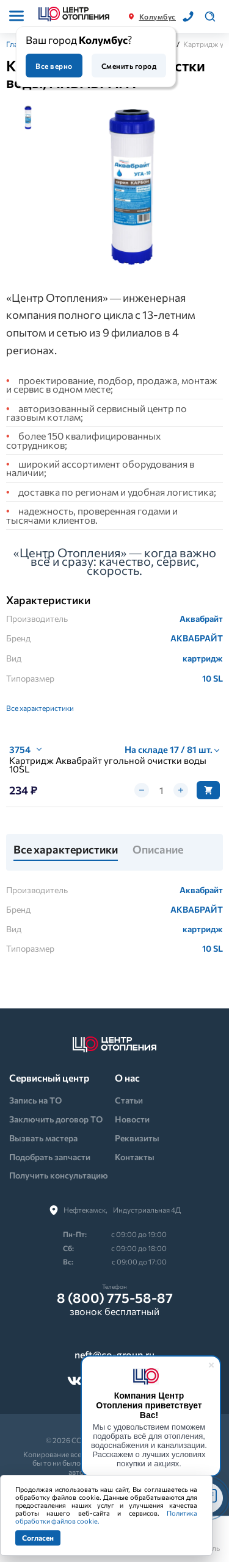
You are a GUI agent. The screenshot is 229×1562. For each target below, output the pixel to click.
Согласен (38, 1537)
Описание (158, 850)
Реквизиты (137, 1138)
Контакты (134, 1157)
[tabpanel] (132, 187)
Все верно (53, 66)
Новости (132, 1119)
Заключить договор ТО (56, 1119)
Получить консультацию (58, 1175)
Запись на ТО (35, 1100)
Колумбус (157, 16)
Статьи (129, 1100)
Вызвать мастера (43, 1138)
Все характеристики (40, 708)
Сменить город (128, 66)
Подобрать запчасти (49, 1157)
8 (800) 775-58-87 (115, 1298)
